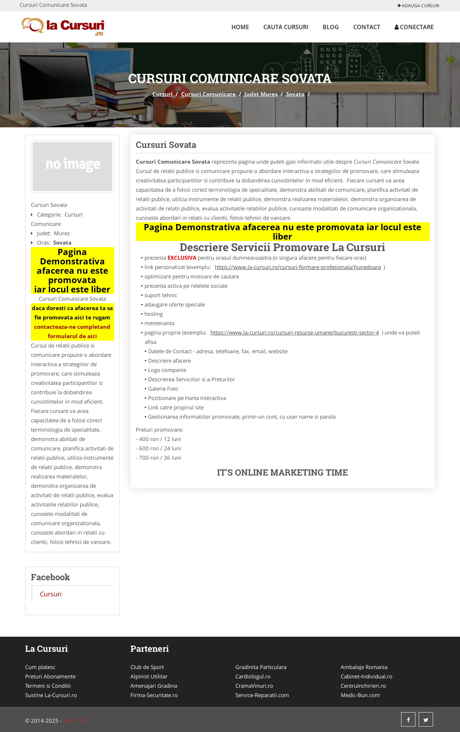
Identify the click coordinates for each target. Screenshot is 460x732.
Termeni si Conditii (48, 685)
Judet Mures (260, 93)
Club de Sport (147, 666)
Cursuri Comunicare (208, 93)
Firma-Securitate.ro (154, 695)
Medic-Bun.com (360, 695)
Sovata (295, 93)
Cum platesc (40, 666)
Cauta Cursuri (285, 27)
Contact (366, 27)
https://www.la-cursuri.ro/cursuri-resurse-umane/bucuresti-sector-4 (295, 332)
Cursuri (162, 93)
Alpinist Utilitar (148, 676)
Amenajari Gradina (153, 685)
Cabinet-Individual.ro (366, 676)
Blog (331, 27)
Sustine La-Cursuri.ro (51, 695)
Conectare (414, 27)
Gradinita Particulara (260, 666)
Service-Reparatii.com (262, 695)
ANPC (70, 720)
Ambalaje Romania (364, 666)
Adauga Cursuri (418, 6)
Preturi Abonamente (50, 676)
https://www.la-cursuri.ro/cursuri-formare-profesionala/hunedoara (298, 266)
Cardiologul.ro (253, 676)
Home (240, 27)
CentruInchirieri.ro (363, 685)
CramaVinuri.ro (254, 685)
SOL (84, 720)
